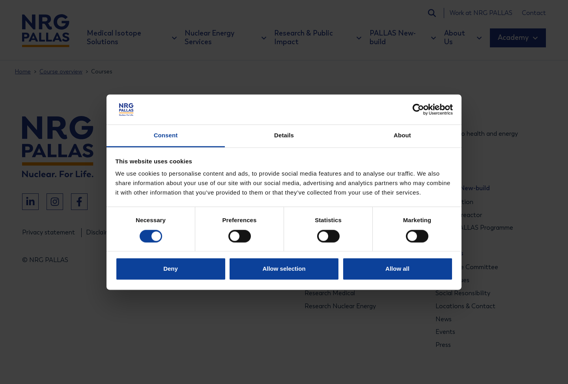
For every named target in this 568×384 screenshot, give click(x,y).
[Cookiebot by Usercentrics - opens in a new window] (418, 109)
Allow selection (283, 269)
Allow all (397, 269)
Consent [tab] (166, 135)
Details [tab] (284, 135)
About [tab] (402, 135)
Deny (170, 269)
